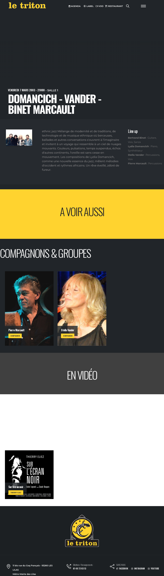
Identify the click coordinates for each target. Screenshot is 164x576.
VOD (100, 6)
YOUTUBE (153, 568)
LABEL (89, 6)
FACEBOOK (122, 568)
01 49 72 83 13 (79, 568)
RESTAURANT (114, 6)
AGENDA (75, 6)
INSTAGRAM (138, 568)
